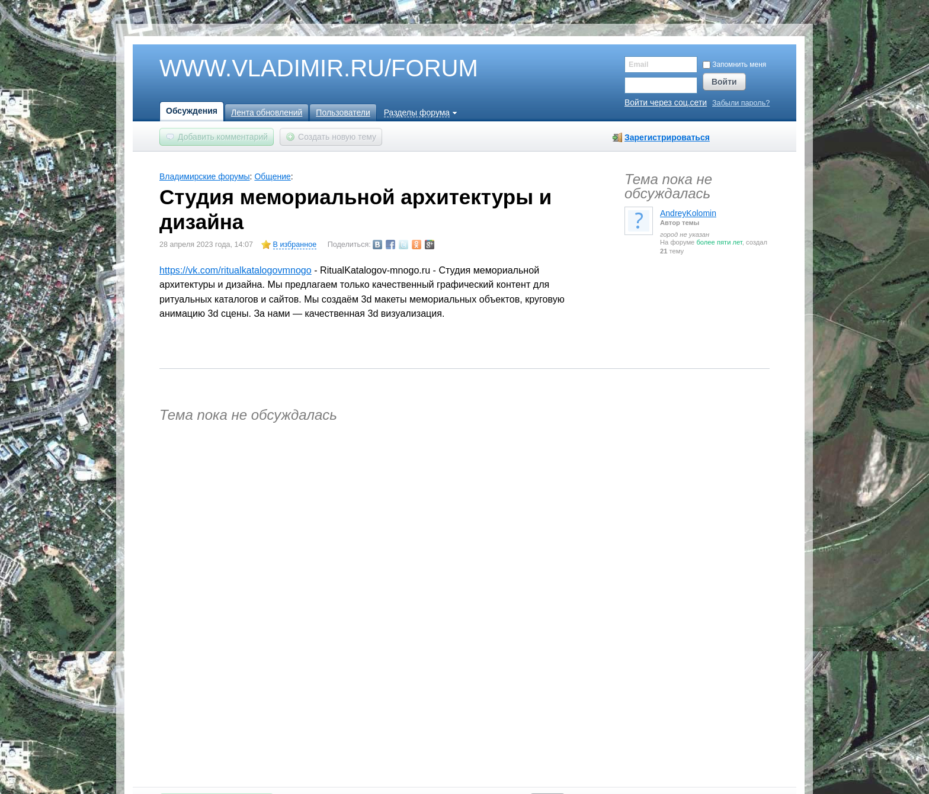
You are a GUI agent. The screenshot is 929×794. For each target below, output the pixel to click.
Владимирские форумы (204, 176)
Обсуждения (191, 110)
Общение (272, 176)
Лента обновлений (266, 112)
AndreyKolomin (688, 213)
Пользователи (343, 112)
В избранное (295, 244)
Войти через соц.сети (665, 102)
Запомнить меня (734, 64)
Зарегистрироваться (667, 137)
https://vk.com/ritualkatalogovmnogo (235, 270)
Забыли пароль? (741, 103)
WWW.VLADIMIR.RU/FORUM (298, 68)
